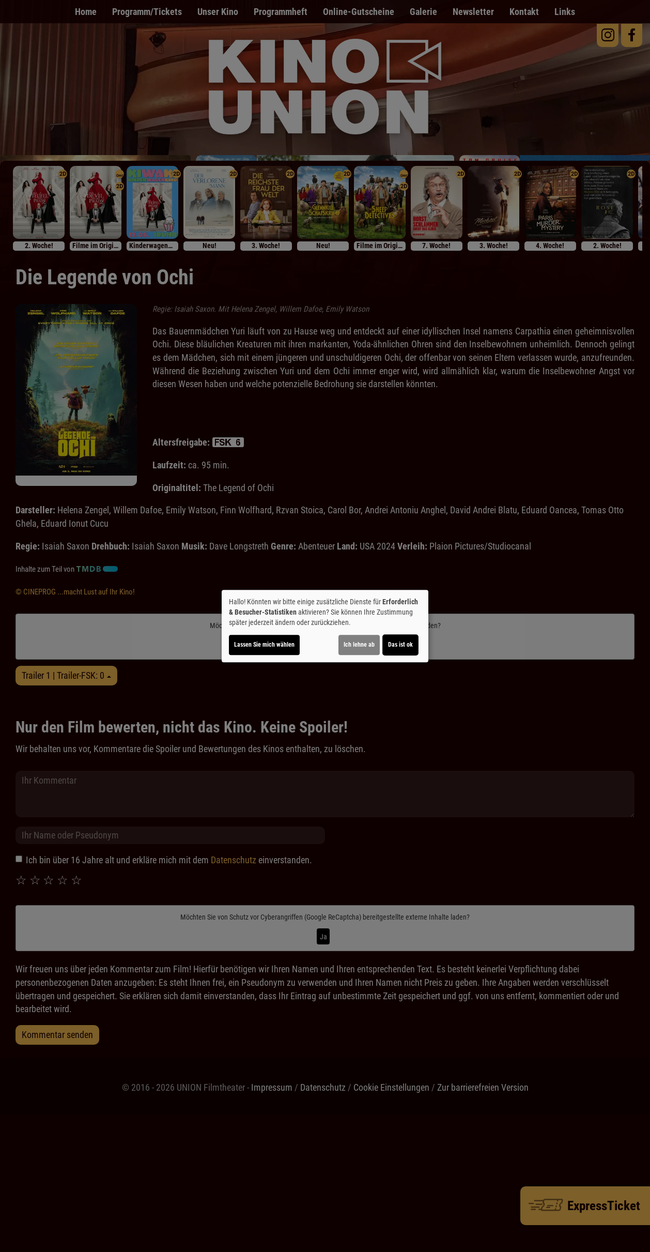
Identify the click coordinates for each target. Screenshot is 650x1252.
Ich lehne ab (359, 644)
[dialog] (325, 626)
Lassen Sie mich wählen (264, 644)
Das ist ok (400, 644)
